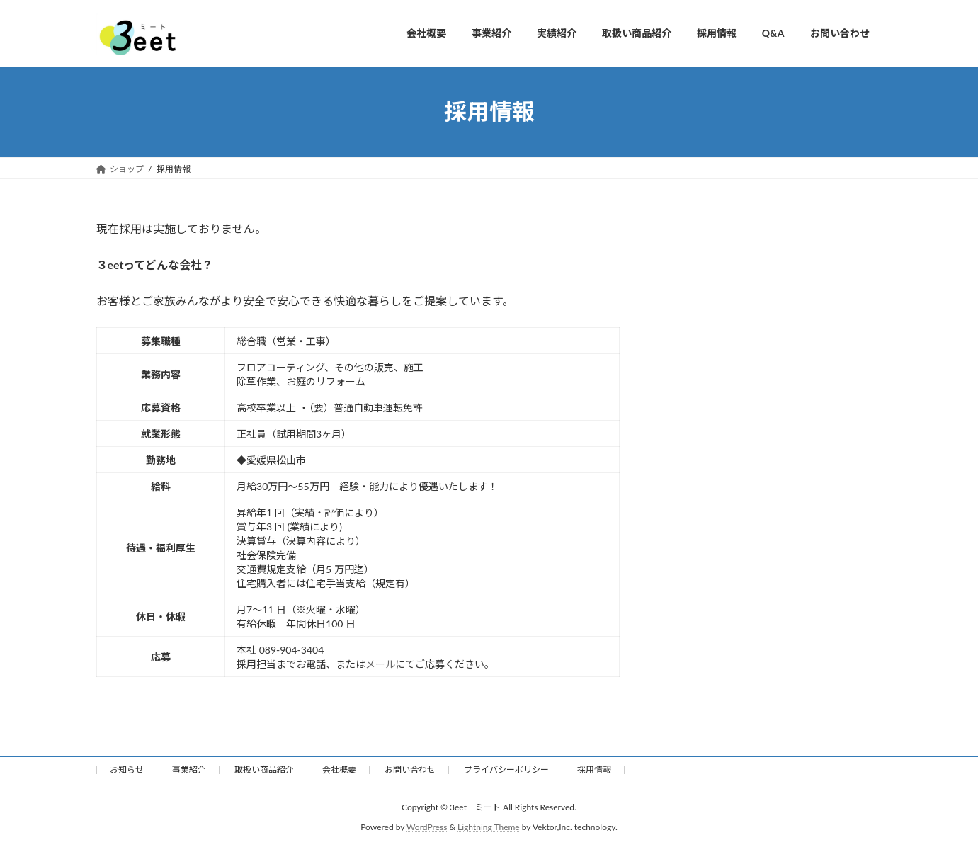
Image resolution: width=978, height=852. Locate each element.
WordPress (426, 827)
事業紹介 (189, 769)
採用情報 (594, 769)
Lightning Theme (488, 827)
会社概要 (339, 769)
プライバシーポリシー (506, 769)
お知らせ (127, 769)
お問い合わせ (410, 769)
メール (380, 664)
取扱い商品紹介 (264, 769)
